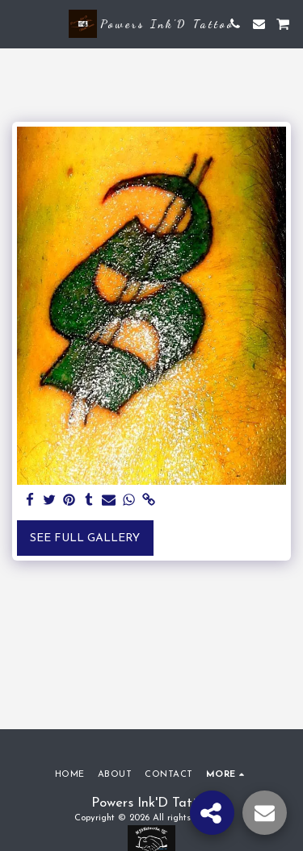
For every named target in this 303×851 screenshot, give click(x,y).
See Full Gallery (85, 538)
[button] (18, 23)
